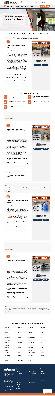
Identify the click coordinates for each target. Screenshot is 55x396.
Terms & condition (21, 375)
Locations (20, 383)
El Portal (7, 354)
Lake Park (42, 336)
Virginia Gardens (20, 331)
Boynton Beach (31, 349)
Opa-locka (7, 347)
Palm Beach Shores (44, 341)
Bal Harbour (8, 349)
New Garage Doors (19, 6)
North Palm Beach (43, 331)
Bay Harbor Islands (9, 351)
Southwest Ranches (32, 339)
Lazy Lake (30, 344)
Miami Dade (8, 326)
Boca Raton (31, 347)
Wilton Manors (31, 329)
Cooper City (31, 334)
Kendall (19, 334)
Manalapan (42, 347)
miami (7, 331)
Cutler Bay (19, 329)
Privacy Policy (21, 373)
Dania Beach (31, 336)
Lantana (42, 329)
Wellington (30, 357)
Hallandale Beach (31, 326)
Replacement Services (37, 220)
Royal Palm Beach (32, 359)
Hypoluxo (42, 342)
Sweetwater (8, 344)
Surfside (7, 352)
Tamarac (19, 352)
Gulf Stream (42, 344)
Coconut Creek (20, 357)
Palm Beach (8, 329)
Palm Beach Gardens (32, 354)
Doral (7, 336)
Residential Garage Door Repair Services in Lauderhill (16, 97)
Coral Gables (8, 334)
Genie (31, 377)
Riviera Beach (43, 326)
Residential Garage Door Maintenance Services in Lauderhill (40, 102)
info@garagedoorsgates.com (45, 377)
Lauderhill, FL (43, 381)
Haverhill (42, 352)
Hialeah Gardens (8, 357)
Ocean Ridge (43, 349)
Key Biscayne (8, 339)
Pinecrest (19, 326)
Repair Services (37, 64)
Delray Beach (31, 351)
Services (26, 6)
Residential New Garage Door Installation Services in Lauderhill (41, 97)
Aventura (7, 342)
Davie (18, 346)
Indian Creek (8, 359)
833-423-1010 (43, 373)
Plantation (19, 347)
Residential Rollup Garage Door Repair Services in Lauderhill (16, 108)
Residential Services (10, 6)
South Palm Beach (43, 334)
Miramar (19, 341)
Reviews (47, 390)
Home (5, 8)
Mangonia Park (43, 339)
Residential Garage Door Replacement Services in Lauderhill (16, 102)
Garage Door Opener (22, 377)
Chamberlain (32, 375)
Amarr (31, 379)
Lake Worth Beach (32, 352)
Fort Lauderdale (20, 336)
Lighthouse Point (31, 331)
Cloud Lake (42, 354)
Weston (19, 351)
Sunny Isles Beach (8, 341)
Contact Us (32, 6)
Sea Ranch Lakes (31, 342)
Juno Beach (42, 351)
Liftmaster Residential (34, 373)
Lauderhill (9, 8)
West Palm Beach (32, 346)
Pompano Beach (20, 344)
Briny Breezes (43, 346)
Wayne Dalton (33, 383)
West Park (30, 341)
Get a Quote (44, 64)
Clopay (32, 381)
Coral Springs (20, 342)
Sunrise (19, 349)
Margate (19, 354)
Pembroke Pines (20, 339)
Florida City (7, 346)
